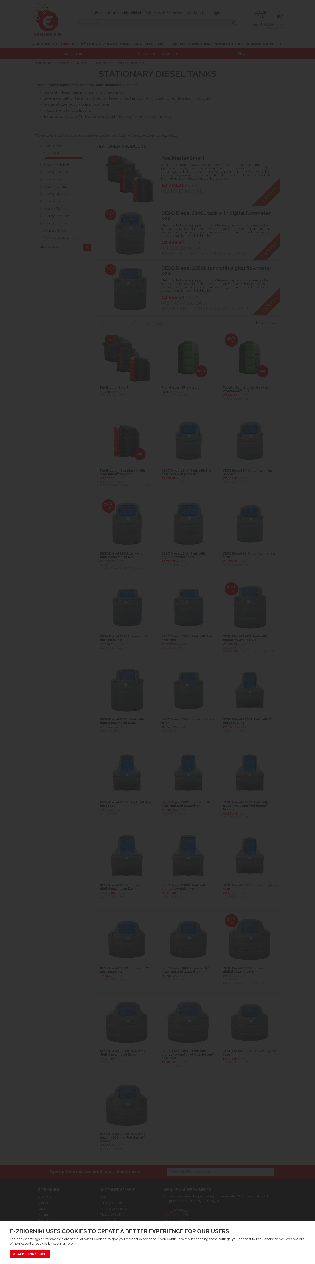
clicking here (63, 1243)
